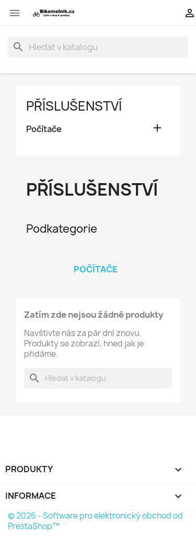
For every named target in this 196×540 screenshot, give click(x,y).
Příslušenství (74, 106)
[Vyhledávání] (98, 47)
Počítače (44, 129)
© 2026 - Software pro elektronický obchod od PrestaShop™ (95, 521)
